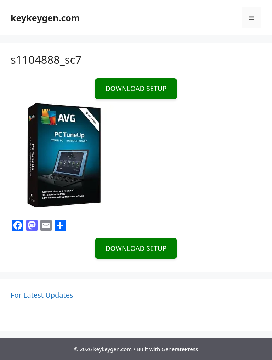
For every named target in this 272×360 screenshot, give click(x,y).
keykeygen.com (45, 18)
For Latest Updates (42, 295)
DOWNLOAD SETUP (136, 88)
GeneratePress (180, 349)
